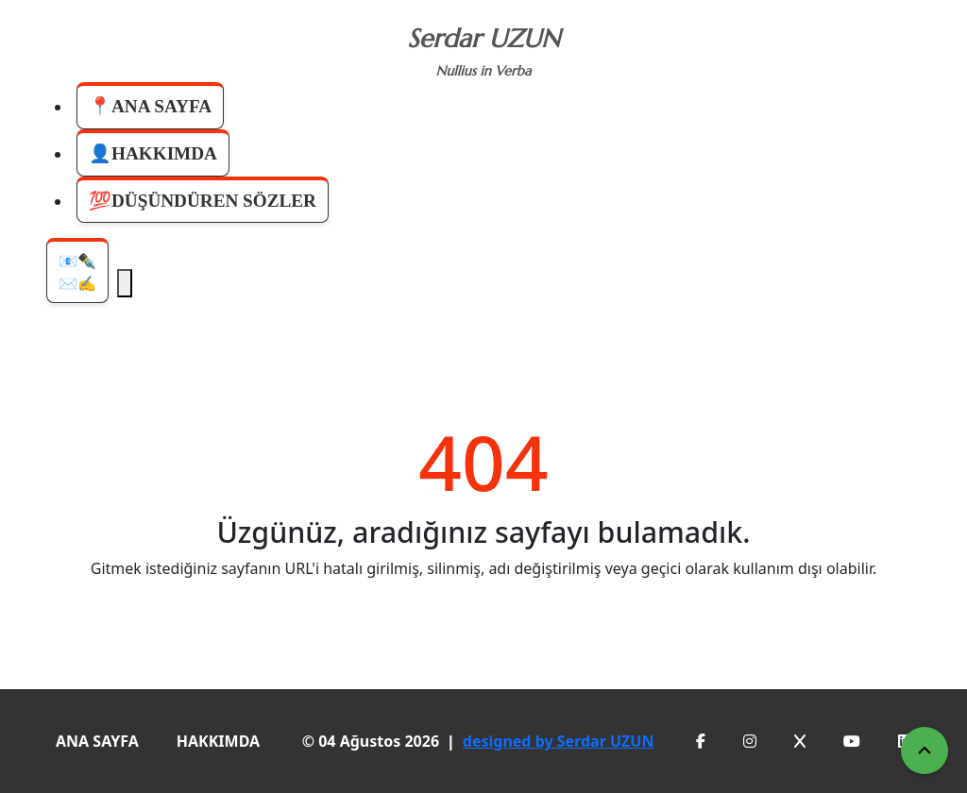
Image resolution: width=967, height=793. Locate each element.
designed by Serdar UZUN (558, 741)
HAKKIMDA (218, 741)
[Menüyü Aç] (124, 283)
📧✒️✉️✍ (77, 272)
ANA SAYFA (97, 741)
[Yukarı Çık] (924, 750)
